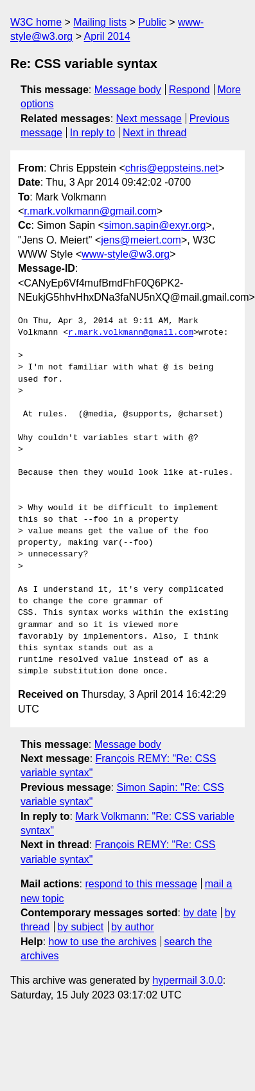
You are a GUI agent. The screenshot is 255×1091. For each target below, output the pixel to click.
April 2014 (107, 36)
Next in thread (155, 132)
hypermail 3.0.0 (187, 980)
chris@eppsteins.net (171, 168)
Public (152, 22)
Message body (127, 89)
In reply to (92, 132)
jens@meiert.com (141, 240)
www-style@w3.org (126, 254)
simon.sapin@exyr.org (155, 225)
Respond (189, 89)
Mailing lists (100, 22)
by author (132, 926)
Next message (149, 118)
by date (199, 912)
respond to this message (141, 883)
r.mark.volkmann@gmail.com (90, 211)
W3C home (36, 22)
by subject (80, 926)
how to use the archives (103, 941)
